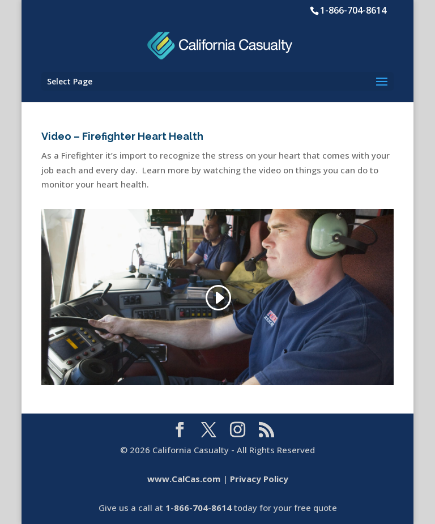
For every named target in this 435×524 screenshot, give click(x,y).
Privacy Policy (259, 478)
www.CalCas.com (183, 478)
